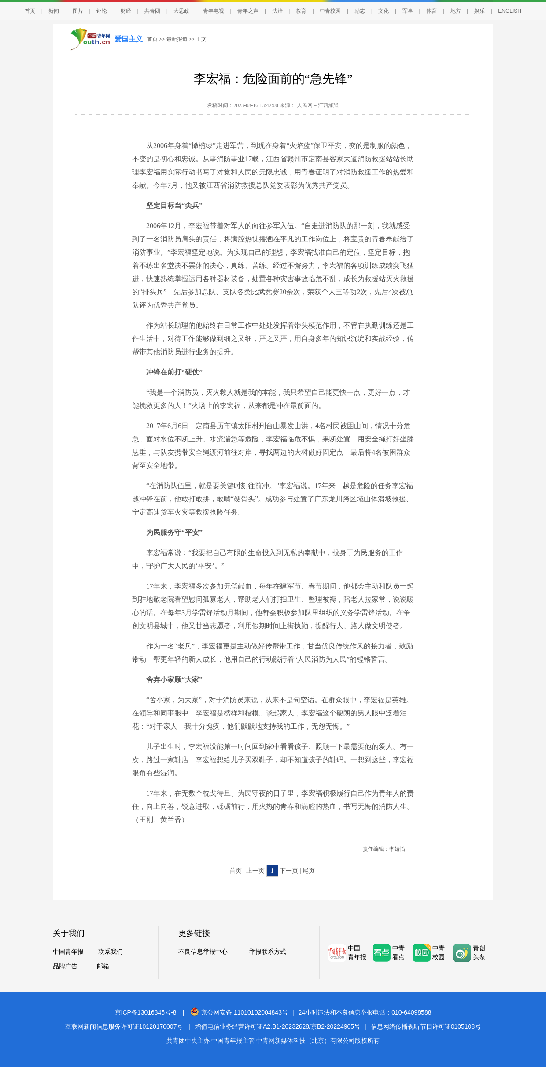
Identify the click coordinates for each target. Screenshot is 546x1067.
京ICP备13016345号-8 (146, 1012)
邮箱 (103, 966)
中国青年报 (68, 951)
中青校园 (330, 11)
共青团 (152, 11)
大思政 (181, 11)
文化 (383, 11)
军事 (407, 11)
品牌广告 (65, 966)
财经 (126, 11)
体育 (431, 11)
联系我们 (110, 951)
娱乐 (479, 11)
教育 (301, 11)
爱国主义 (128, 39)
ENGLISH (509, 11)
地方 (455, 11)
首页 (30, 11)
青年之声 (247, 11)
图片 (78, 11)
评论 (101, 11)
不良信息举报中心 (203, 951)
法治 (277, 11)
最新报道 (177, 39)
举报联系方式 (267, 951)
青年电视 (213, 11)
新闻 (53, 11)
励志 (359, 11)
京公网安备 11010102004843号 (239, 1012)
